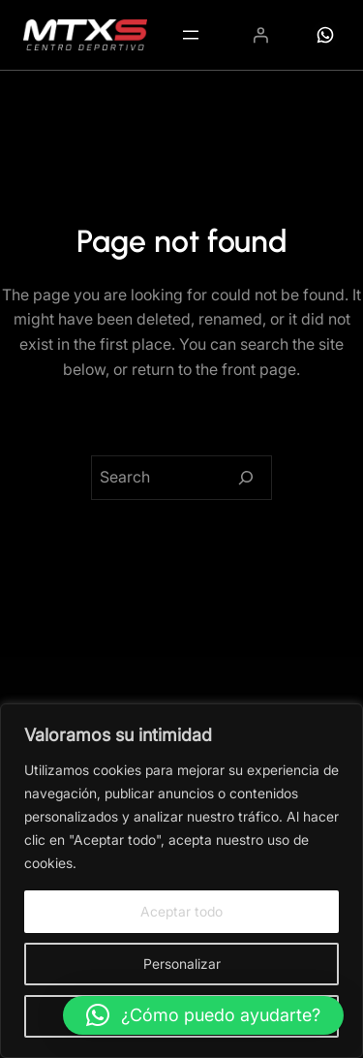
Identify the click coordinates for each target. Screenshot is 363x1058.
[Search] (246, 477)
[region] (181, 880)
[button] (203, 1015)
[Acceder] (260, 35)
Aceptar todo (181, 911)
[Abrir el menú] (190, 35)
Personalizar (182, 963)
